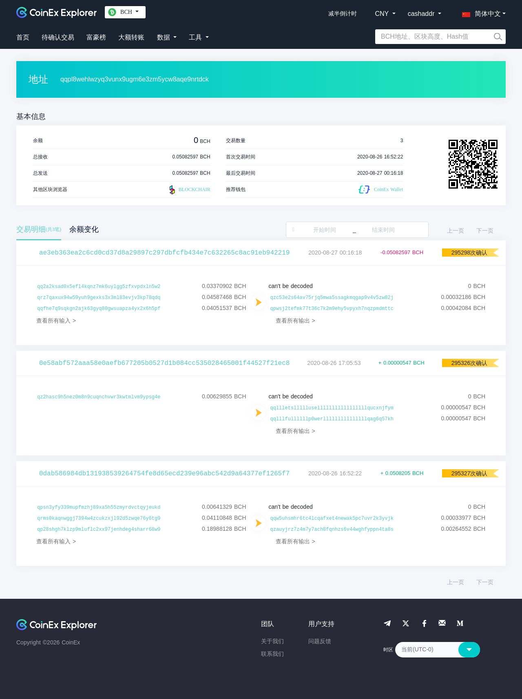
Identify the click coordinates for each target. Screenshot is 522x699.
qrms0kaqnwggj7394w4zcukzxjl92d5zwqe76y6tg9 (98, 518)
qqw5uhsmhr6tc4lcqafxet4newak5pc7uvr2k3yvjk (332, 518)
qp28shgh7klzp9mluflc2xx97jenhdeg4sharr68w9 (98, 529)
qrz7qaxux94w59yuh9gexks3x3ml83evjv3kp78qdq (98, 298)
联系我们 (272, 654)
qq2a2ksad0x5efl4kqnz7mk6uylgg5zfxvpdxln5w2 (98, 287)
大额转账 (131, 37)
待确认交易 (58, 37)
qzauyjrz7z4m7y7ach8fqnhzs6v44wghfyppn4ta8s (332, 529)
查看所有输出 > (295, 320)
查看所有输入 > (56, 320)
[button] (479, 12)
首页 (22, 37)
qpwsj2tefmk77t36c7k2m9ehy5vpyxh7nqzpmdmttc (332, 309)
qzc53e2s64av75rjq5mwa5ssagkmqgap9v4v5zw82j (332, 298)
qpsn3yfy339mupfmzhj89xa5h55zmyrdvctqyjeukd (98, 507)
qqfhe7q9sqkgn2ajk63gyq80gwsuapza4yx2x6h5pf (98, 309)
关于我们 (272, 641)
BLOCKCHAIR (188, 190)
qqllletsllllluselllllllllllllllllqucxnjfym (332, 408)
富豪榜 (96, 37)
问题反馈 (319, 641)
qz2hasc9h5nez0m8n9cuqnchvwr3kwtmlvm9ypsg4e (98, 397)
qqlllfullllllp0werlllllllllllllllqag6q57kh (332, 419)
